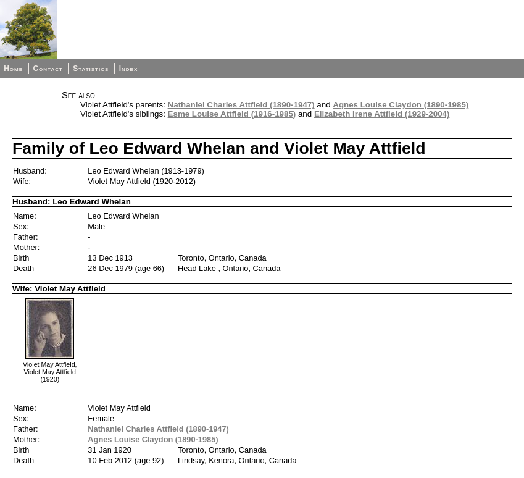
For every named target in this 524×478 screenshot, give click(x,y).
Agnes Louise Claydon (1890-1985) (400, 104)
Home (13, 68)
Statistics (91, 68)
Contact (47, 68)
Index (128, 68)
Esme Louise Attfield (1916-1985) (232, 114)
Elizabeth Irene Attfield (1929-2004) (382, 114)
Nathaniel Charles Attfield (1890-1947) (241, 104)
